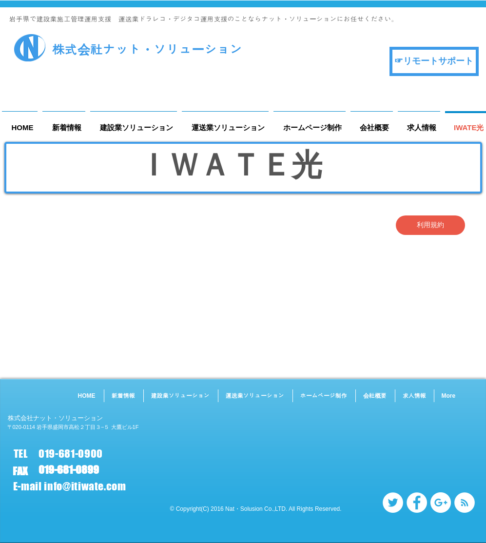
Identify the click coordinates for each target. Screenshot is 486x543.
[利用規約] (430, 225)
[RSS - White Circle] (464, 502)
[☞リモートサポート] (434, 61)
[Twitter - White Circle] (393, 502)
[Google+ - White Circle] (440, 502)
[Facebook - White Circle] (417, 502)
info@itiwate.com (85, 486)
